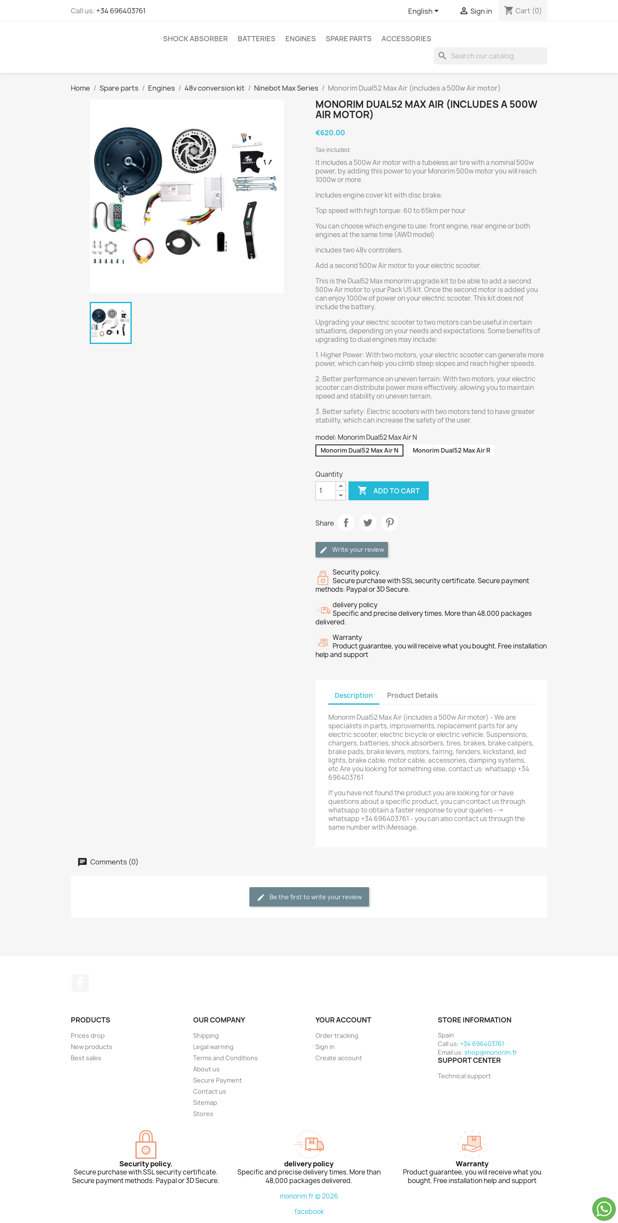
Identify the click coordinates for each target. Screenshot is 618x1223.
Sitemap (205, 1102)
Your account (343, 1020)
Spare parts (349, 38)
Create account (338, 1058)
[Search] (490, 55)
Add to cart (388, 490)
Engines (300, 38)
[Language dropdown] (425, 11)
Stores (203, 1114)
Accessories (406, 38)
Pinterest (389, 522)
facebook (309, 1211)
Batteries (257, 38)
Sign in (325, 1047)
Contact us (209, 1091)
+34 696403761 (121, 10)
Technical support (464, 1076)
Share (345, 522)
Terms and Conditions (225, 1058)
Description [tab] (354, 695)
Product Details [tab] (412, 695)
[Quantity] (325, 490)
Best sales (86, 1058)
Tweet (367, 522)
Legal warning (213, 1047)
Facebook (80, 983)
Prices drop (88, 1035)
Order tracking (336, 1035)
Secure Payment (217, 1080)
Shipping (206, 1035)
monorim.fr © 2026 (309, 1196)
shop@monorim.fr (490, 1052)
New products (91, 1047)
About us (206, 1069)
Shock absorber (195, 38)
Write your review (351, 549)
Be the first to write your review (309, 897)
